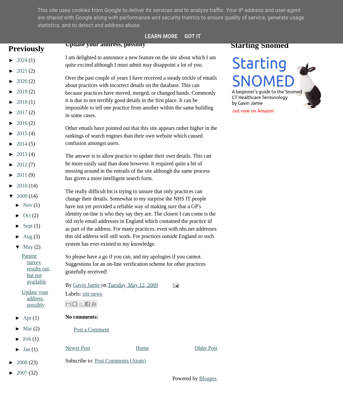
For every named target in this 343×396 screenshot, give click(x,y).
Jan (27, 349)
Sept (28, 226)
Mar (28, 328)
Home (142, 348)
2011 (22, 175)
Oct (27, 215)
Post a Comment (91, 329)
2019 (23, 91)
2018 (23, 102)
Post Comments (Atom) (120, 361)
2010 (23, 185)
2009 (23, 196)
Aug (28, 236)
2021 (23, 71)
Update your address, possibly (35, 298)
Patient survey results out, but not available (36, 269)
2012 (23, 164)
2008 (23, 362)
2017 (23, 112)
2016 (23, 123)
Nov (28, 205)
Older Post (206, 348)
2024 (23, 60)
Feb (27, 339)
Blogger (207, 378)
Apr (28, 318)
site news (92, 294)
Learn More (161, 36)
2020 (23, 81)
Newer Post (77, 348)
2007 (23, 373)
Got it (192, 36)
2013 (23, 154)
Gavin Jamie (87, 285)
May (28, 247)
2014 (23, 144)
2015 (23, 133)
